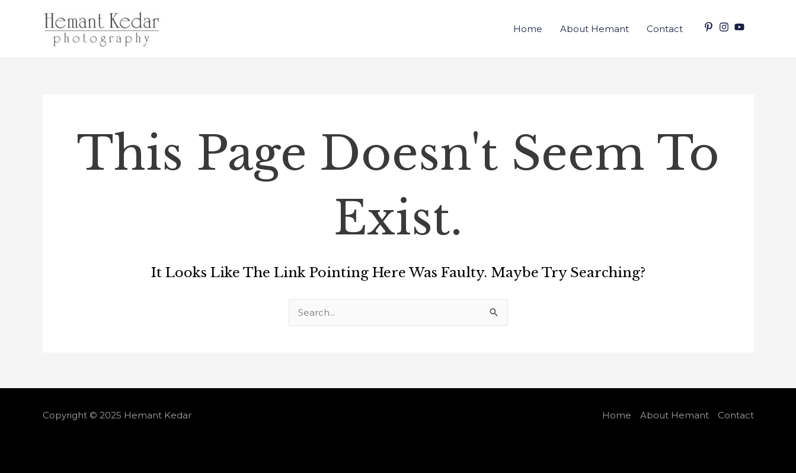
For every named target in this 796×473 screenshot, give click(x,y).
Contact (665, 28)
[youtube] (740, 27)
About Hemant (594, 28)
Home (527, 28)
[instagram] (725, 27)
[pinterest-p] (710, 27)
